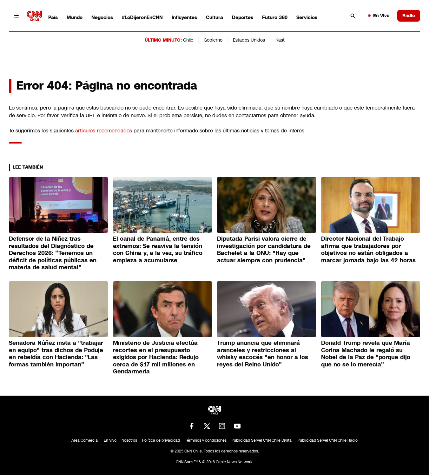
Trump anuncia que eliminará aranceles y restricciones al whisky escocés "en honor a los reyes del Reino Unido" (262, 354)
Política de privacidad (161, 440)
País (53, 17)
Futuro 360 (274, 17)
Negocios (102, 17)
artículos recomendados (103, 130)
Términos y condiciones (206, 440)
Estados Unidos (249, 40)
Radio (408, 15)
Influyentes (184, 17)
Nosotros (129, 440)
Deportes (242, 17)
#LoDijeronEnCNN (142, 17)
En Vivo (379, 15)
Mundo (74, 17)
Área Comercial (85, 440)
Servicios (306, 17)
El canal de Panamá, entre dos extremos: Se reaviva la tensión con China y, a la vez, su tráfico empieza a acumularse (157, 249)
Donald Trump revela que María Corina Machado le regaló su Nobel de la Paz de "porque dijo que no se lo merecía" (365, 354)
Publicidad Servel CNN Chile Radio (328, 440)
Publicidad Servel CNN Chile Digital (262, 440)
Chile (188, 40)
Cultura (214, 17)
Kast (280, 40)
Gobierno (213, 40)
